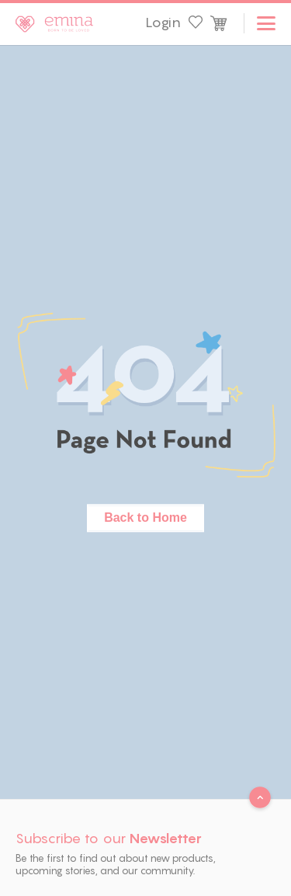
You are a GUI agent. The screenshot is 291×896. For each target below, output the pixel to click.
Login (163, 22)
